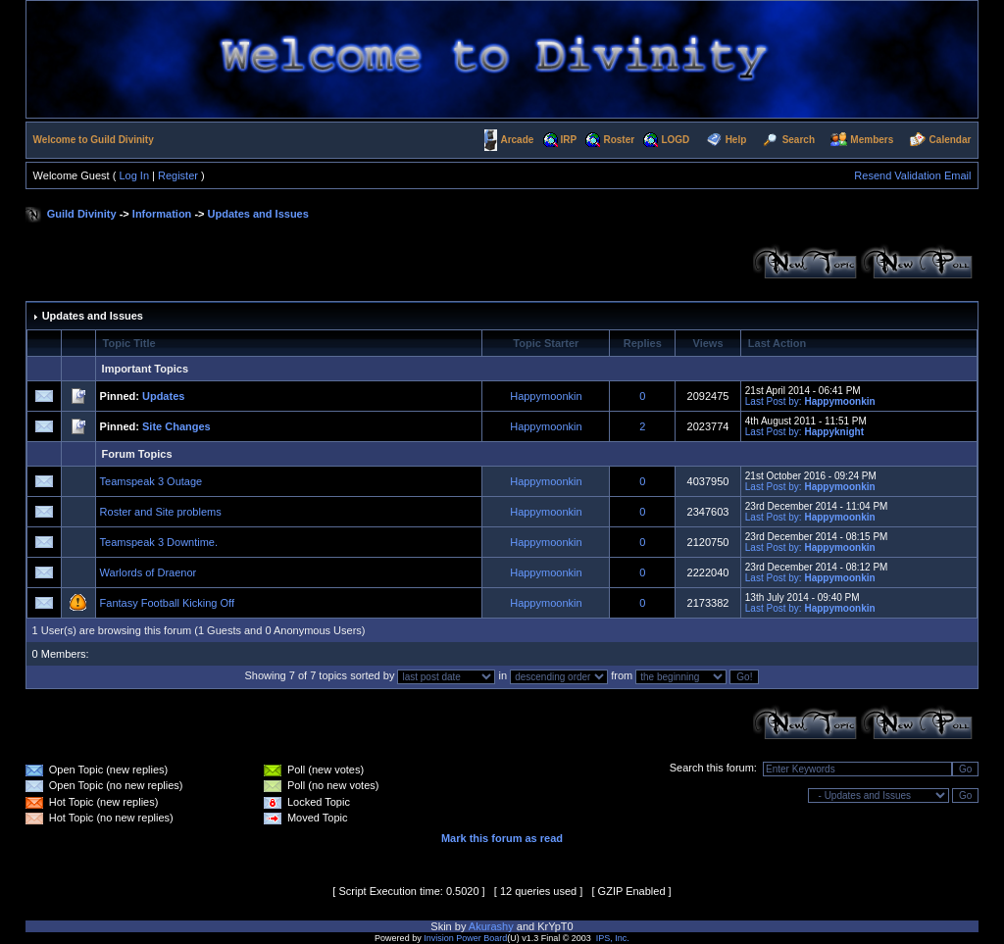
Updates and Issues (258, 214)
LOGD (675, 139)
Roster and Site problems (161, 512)
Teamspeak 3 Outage (151, 481)
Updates (163, 396)
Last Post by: (773, 401)
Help (736, 139)
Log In (134, 175)
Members (871, 139)
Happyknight (834, 431)
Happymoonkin (545, 396)
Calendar (950, 139)
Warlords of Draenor (148, 572)
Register (178, 175)
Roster (618, 139)
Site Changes (176, 426)
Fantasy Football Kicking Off (167, 603)
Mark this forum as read (502, 838)
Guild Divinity (82, 214)
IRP (569, 139)
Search (798, 139)
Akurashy (491, 926)
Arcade (516, 139)
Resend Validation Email (912, 175)
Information (162, 214)
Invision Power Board (465, 938)
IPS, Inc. (612, 938)
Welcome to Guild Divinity (93, 139)
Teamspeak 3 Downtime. (159, 542)
